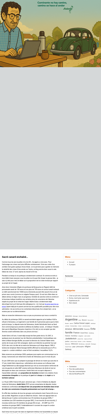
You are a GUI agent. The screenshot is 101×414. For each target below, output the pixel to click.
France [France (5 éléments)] (76, 332)
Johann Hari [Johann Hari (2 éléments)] (80, 339)
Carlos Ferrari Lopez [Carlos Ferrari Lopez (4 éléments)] (82, 323)
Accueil (71, 262)
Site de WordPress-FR (76, 374)
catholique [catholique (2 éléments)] (93, 323)
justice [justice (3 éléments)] (67, 341)
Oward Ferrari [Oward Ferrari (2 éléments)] (68, 346)
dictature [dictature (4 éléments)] (68, 329)
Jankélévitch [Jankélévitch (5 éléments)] (70, 338)
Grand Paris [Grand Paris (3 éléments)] (84, 333)
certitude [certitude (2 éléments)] (67, 326)
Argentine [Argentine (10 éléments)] (71, 319)
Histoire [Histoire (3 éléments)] (67, 336)
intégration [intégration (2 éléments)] (80, 336)
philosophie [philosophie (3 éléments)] (80, 347)
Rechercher (69, 276)
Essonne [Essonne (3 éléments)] (87, 329)
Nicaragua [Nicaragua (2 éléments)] (93, 344)
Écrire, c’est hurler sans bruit (79, 298)
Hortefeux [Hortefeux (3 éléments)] (74, 336)
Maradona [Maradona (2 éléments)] (89, 341)
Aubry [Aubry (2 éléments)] (79, 320)
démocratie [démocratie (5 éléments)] (78, 329)
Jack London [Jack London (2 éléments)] (87, 336)
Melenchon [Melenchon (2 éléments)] (67, 344)
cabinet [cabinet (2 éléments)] (71, 323)
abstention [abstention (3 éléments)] (68, 316)
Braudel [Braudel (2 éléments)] (67, 323)
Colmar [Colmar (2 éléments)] (79, 326)
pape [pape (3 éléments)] (73, 347)
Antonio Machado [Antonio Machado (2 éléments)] (83, 316)
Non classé (73, 303)
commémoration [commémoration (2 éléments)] (86, 326)
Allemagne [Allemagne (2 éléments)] (75, 316)
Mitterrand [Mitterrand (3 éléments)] (74, 344)
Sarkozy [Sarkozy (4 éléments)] (68, 349)
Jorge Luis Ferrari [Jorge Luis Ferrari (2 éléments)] (88, 339)
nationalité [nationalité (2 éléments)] (87, 344)
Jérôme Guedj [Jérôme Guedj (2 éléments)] (73, 341)
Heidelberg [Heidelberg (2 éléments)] (91, 333)
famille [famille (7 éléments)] (68, 332)
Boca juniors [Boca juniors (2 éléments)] (91, 320)
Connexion (72, 366)
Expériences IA (74, 301)
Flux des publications (76, 369)
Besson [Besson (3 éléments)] (84, 320)
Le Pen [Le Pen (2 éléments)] (84, 341)
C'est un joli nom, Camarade (78, 296)
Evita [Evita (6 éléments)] (93, 329)
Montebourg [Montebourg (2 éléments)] (81, 344)
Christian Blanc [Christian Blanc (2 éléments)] (73, 326)
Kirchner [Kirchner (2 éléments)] (79, 341)
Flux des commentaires (77, 371)
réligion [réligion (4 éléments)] (88, 346)
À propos (72, 265)
